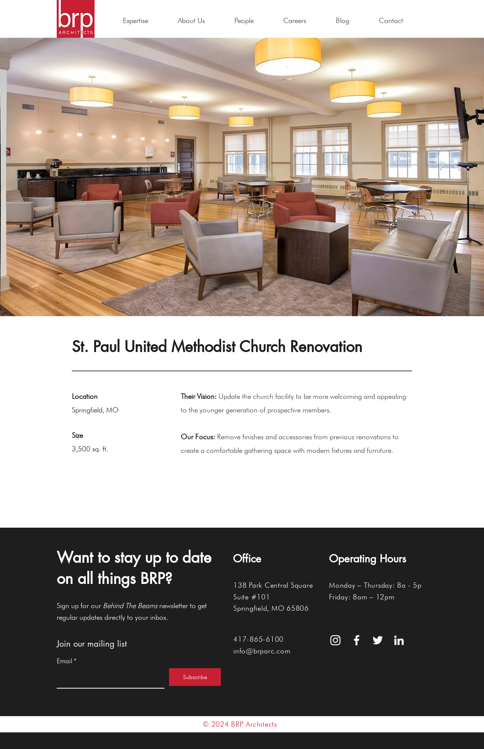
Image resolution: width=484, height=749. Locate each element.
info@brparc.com (261, 651)
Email (67, 661)
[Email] (108, 678)
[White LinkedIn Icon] (399, 640)
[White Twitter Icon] (378, 640)
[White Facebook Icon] (356, 640)
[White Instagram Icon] (335, 640)
